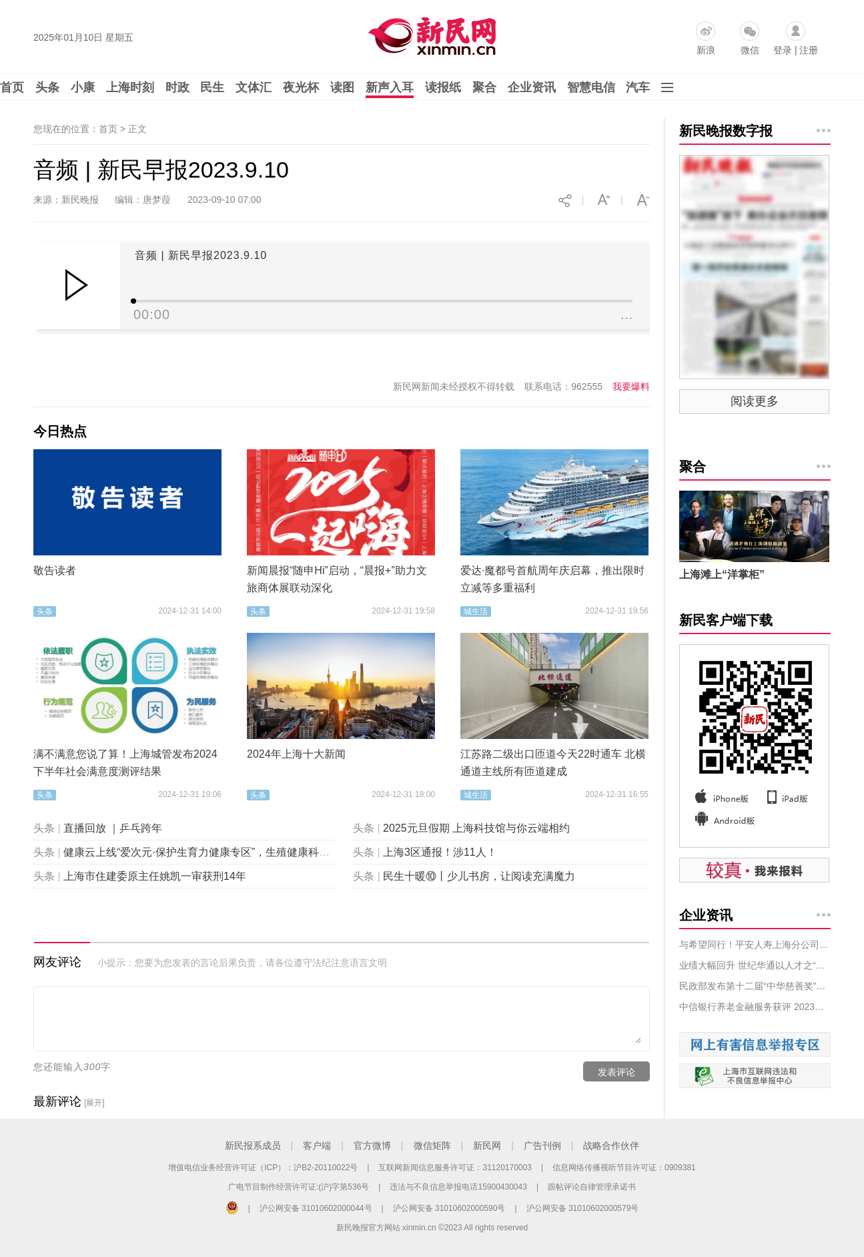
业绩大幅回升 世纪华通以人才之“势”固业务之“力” (755, 965)
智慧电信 (591, 87)
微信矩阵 (432, 1145)
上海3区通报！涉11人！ (440, 852)
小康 (83, 87)
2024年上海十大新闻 (296, 754)
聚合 (484, 87)
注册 (808, 50)
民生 (212, 87)
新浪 (706, 50)
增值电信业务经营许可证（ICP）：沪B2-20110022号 (263, 1167)
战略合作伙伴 (611, 1145)
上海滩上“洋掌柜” (722, 574)
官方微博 (372, 1145)
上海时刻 (130, 87)
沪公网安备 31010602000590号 (449, 1208)
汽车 (638, 87)
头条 (47, 87)
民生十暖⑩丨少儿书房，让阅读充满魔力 (479, 876)
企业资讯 (532, 87)
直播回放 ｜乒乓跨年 (112, 828)
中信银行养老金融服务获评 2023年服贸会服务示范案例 (755, 1006)
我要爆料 (631, 386)
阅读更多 (755, 401)
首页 (12, 87)
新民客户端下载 (726, 620)
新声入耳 (390, 87)
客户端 (317, 1145)
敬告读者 (54, 570)
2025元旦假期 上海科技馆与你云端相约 (476, 828)
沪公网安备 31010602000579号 (582, 1208)
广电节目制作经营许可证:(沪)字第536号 (298, 1187)
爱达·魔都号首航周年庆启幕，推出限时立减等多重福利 (552, 579)
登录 (782, 50)
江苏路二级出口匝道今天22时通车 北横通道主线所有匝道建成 (553, 762)
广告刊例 (542, 1145)
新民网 (487, 1145)
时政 (177, 87)
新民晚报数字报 (726, 130)
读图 (342, 87)
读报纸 (443, 87)
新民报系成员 (253, 1145)
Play (76, 285)
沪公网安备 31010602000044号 (316, 1208)
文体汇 (254, 87)
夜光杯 (301, 87)
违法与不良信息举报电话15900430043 (458, 1187)
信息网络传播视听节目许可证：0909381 (624, 1167)
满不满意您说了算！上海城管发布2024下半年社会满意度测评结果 (125, 762)
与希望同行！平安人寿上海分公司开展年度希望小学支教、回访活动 (755, 944)
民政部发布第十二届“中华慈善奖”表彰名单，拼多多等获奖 (755, 986)
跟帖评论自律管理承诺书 (592, 1187)
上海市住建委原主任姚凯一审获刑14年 (154, 876)
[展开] (94, 1102)
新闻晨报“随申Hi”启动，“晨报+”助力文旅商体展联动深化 (337, 579)
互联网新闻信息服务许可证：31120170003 (454, 1167)
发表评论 (616, 1072)
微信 (750, 50)
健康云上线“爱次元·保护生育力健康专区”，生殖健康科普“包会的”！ (221, 852)
